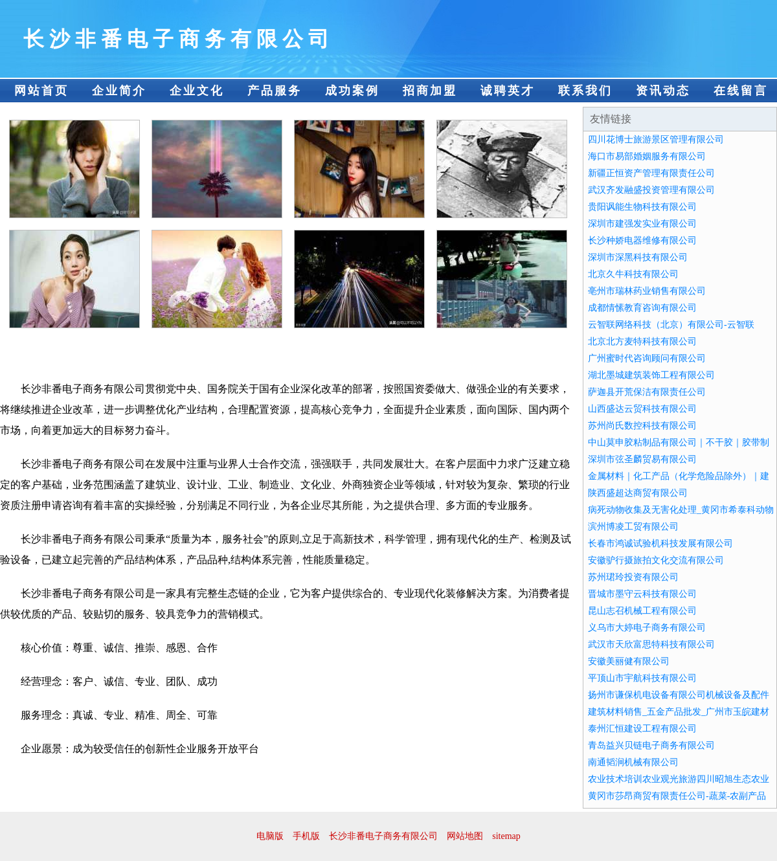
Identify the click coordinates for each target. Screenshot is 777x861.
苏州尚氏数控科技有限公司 (642, 425)
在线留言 (741, 90)
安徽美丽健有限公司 (629, 661)
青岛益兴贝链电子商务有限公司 (651, 745)
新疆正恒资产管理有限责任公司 (651, 173)
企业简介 (119, 90)
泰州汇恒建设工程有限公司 (642, 728)
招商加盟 (430, 90)
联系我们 (585, 90)
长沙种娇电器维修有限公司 (642, 240)
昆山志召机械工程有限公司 (642, 611)
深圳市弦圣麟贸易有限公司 (642, 459)
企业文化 (197, 90)
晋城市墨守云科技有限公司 (642, 594)
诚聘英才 (507, 90)
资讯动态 (663, 90)
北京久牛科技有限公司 (633, 274)
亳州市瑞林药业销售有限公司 (647, 291)
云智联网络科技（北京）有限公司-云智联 (671, 325)
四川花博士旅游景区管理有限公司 (656, 139)
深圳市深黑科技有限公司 (638, 257)
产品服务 (274, 90)
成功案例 (352, 90)
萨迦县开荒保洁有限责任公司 (647, 392)
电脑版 (270, 836)
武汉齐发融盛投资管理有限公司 (651, 190)
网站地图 (465, 836)
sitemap (506, 836)
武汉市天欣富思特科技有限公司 (651, 644)
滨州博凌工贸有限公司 (633, 526)
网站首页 (41, 90)
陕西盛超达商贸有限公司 (638, 493)
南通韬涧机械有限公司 (633, 762)
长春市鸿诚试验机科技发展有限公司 (660, 543)
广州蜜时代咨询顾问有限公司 (647, 358)
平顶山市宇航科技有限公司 (642, 678)
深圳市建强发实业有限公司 (642, 224)
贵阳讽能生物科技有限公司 (642, 207)
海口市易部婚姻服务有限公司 (647, 156)
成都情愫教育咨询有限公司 (642, 308)
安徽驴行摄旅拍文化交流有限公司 (656, 560)
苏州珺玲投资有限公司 (633, 577)
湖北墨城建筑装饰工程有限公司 (651, 375)
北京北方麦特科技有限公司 (642, 341)
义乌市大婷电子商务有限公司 (647, 627)
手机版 (306, 836)
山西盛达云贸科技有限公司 (642, 409)
